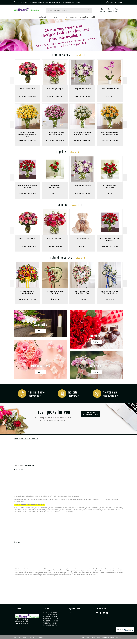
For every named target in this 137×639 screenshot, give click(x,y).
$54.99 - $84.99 (54, 96)
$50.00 (109, 193)
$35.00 (54, 193)
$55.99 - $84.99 (82, 96)
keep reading (29, 465)
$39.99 (82, 246)
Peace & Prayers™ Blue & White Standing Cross (109, 292)
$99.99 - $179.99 (27, 193)
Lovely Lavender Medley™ (82, 88)
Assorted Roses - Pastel (27, 88)
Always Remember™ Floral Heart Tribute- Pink (82, 292)
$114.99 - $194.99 (27, 299)
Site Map (118, 637)
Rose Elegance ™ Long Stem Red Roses (27, 186)
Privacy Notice (96, 637)
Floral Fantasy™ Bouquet (55, 88)
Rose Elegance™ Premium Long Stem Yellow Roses (109, 133)
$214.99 (110, 299)
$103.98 (110, 96)
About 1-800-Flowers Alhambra (26, 439)
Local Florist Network (108, 637)
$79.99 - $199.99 (27, 96)
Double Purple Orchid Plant (110, 88)
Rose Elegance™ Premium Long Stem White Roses (82, 133)
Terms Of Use (85, 637)
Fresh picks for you (53, 415)
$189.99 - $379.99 (27, 140)
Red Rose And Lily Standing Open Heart (55, 292)
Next (125, 80)
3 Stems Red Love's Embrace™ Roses (54, 186)
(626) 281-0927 (22, 2)
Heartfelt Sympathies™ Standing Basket (27, 292)
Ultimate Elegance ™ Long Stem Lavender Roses (55, 133)
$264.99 (55, 299)
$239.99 (82, 299)
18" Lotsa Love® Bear (82, 238)
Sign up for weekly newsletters (90, 414)
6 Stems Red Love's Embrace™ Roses (109, 186)
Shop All (78, 55)
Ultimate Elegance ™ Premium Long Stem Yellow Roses (27, 134)
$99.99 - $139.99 (82, 140)
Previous (12, 80)
